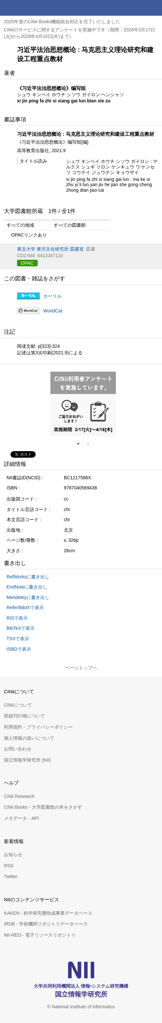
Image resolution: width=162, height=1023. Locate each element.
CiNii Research (19, 796)
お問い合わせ (17, 748)
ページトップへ (81, 667)
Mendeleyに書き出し (28, 597)
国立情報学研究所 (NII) (27, 760)
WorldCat (52, 310)
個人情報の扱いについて (29, 738)
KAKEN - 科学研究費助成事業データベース (48, 913)
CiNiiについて (18, 705)
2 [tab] (90, 443)
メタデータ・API (21, 818)
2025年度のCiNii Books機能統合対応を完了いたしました (62, 21)
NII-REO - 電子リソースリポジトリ (40, 935)
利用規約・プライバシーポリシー (38, 727)
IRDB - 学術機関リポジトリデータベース (46, 923)
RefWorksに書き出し (28, 576)
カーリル (52, 296)
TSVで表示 (18, 638)
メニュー (154, 7)
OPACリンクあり (25, 235)
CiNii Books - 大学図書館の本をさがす (43, 807)
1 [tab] (81, 443)
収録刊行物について (24, 715)
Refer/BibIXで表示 (25, 607)
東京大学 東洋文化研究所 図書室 (50, 249)
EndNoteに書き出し (27, 587)
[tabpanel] (83, 404)
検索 (138, 7)
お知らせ (13, 854)
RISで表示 (17, 618)
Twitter (10, 876)
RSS (8, 865)
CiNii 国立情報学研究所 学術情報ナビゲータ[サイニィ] (29, 8)
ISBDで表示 (19, 649)
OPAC (27, 263)
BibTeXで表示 (21, 628)
